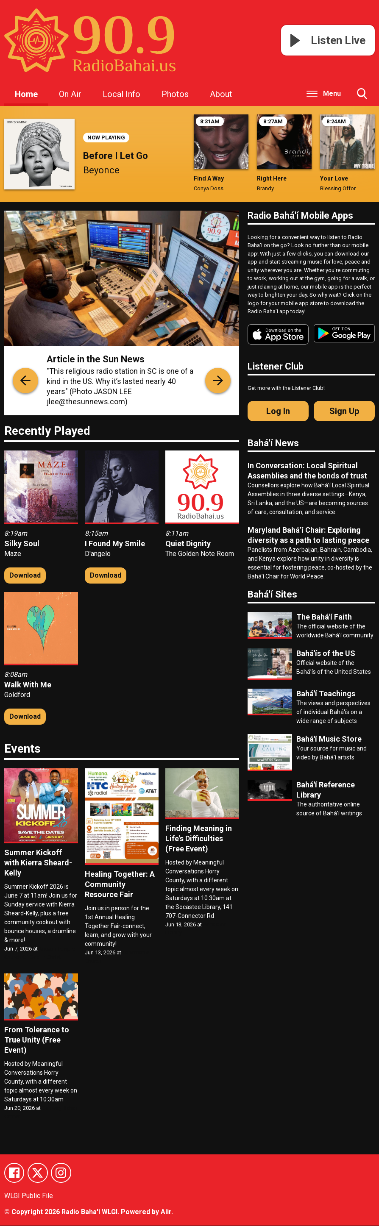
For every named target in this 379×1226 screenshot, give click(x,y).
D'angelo (98, 554)
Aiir (166, 1212)
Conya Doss (208, 188)
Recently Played (47, 431)
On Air (70, 94)
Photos (175, 94)
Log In (278, 411)
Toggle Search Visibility (362, 97)
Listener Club (276, 366)
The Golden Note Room (199, 554)
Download (25, 575)
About (221, 94)
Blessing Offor (338, 188)
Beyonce (101, 170)
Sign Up (344, 411)
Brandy (265, 188)
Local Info (121, 94)
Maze (12, 554)
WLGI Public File (28, 1197)
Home (26, 94)
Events (22, 749)
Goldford (17, 695)
